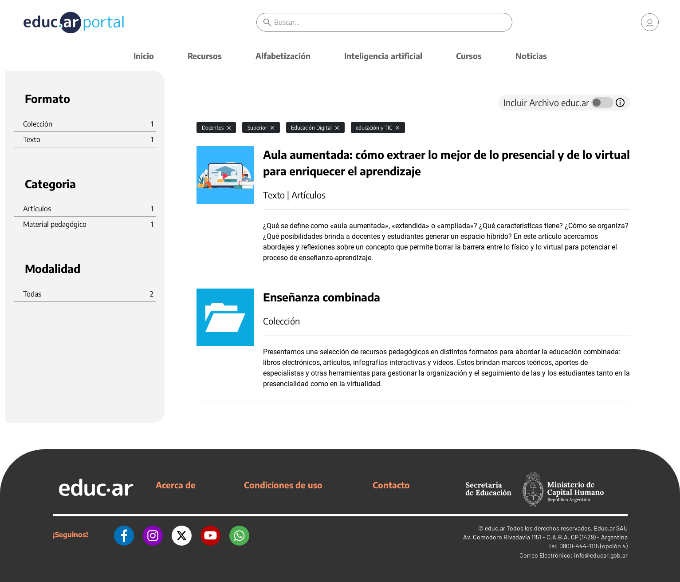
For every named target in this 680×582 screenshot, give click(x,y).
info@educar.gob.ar (601, 555)
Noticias (531, 56)
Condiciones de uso (283, 484)
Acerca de (176, 484)
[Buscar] (393, 22)
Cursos (469, 56)
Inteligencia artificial (383, 56)
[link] (650, 22)
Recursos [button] (205, 56)
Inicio (144, 56)
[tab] (214, 102)
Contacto (391, 484)
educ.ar (495, 528)
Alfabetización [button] (283, 56)
